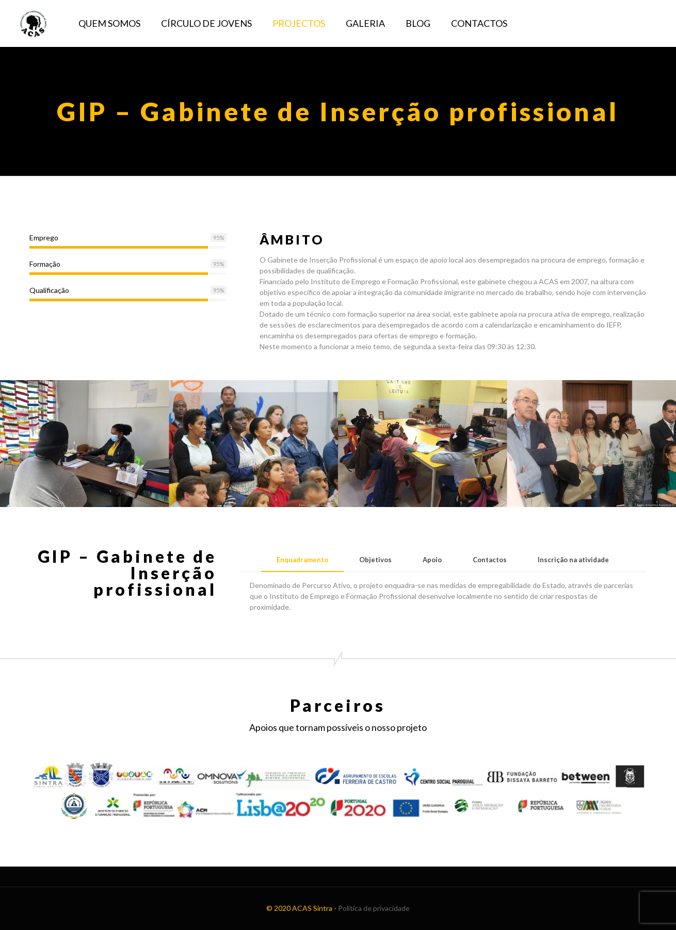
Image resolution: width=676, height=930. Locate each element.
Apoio (432, 560)
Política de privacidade (374, 908)
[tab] (302, 560)
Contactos (490, 560)
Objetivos (375, 560)
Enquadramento (302, 560)
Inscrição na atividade (573, 560)
